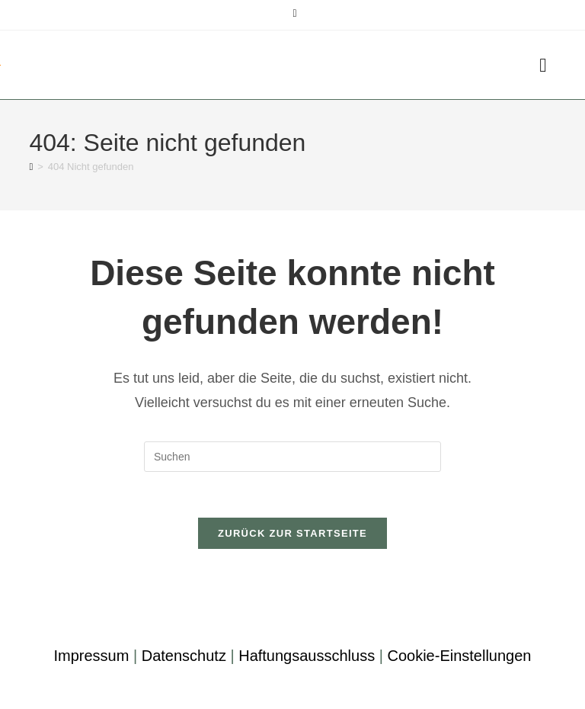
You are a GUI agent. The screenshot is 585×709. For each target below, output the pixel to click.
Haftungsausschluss (306, 655)
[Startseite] (31, 166)
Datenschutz (184, 655)
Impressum (91, 655)
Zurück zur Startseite (292, 533)
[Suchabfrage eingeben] (292, 456)
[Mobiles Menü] (543, 64)
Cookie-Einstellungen (459, 655)
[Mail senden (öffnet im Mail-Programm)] (292, 13)
